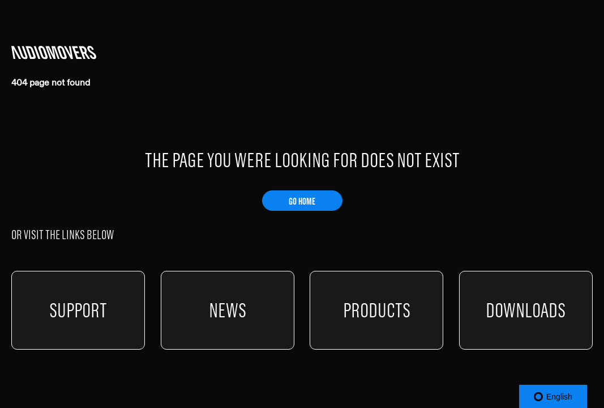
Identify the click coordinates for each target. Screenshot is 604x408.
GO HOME (302, 201)
